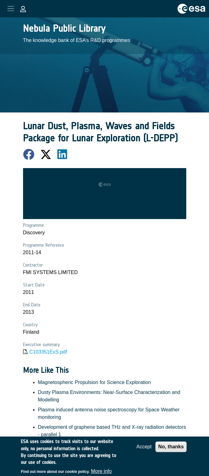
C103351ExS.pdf (48, 352)
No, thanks (171, 449)
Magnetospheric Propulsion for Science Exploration (94, 382)
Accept (144, 449)
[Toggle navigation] (10, 8)
